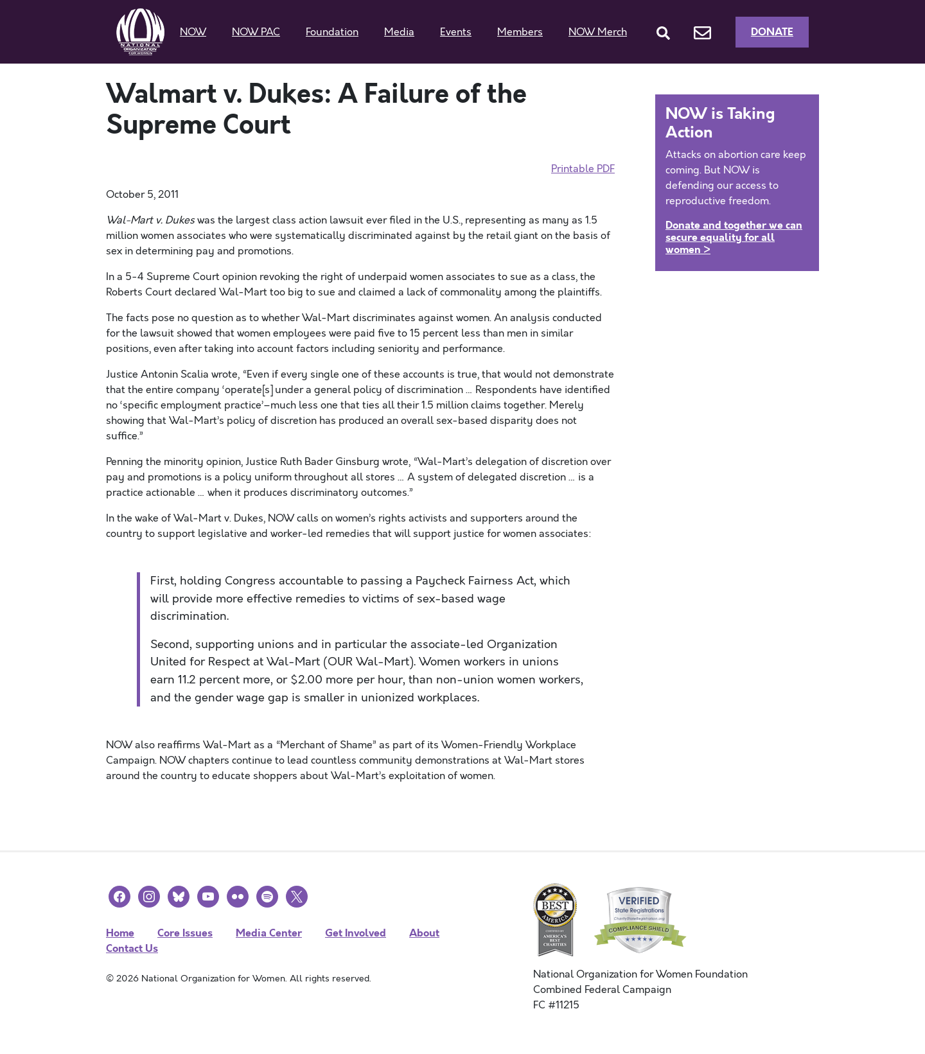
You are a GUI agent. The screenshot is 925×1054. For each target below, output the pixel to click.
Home (120, 933)
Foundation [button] (332, 32)
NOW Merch (597, 32)
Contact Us (132, 948)
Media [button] (399, 32)
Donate (772, 31)
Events (455, 32)
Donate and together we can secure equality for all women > (733, 237)
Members (520, 32)
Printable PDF (583, 169)
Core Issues (185, 933)
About (424, 933)
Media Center (269, 933)
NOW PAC (256, 32)
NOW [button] (193, 32)
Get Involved (355, 933)
